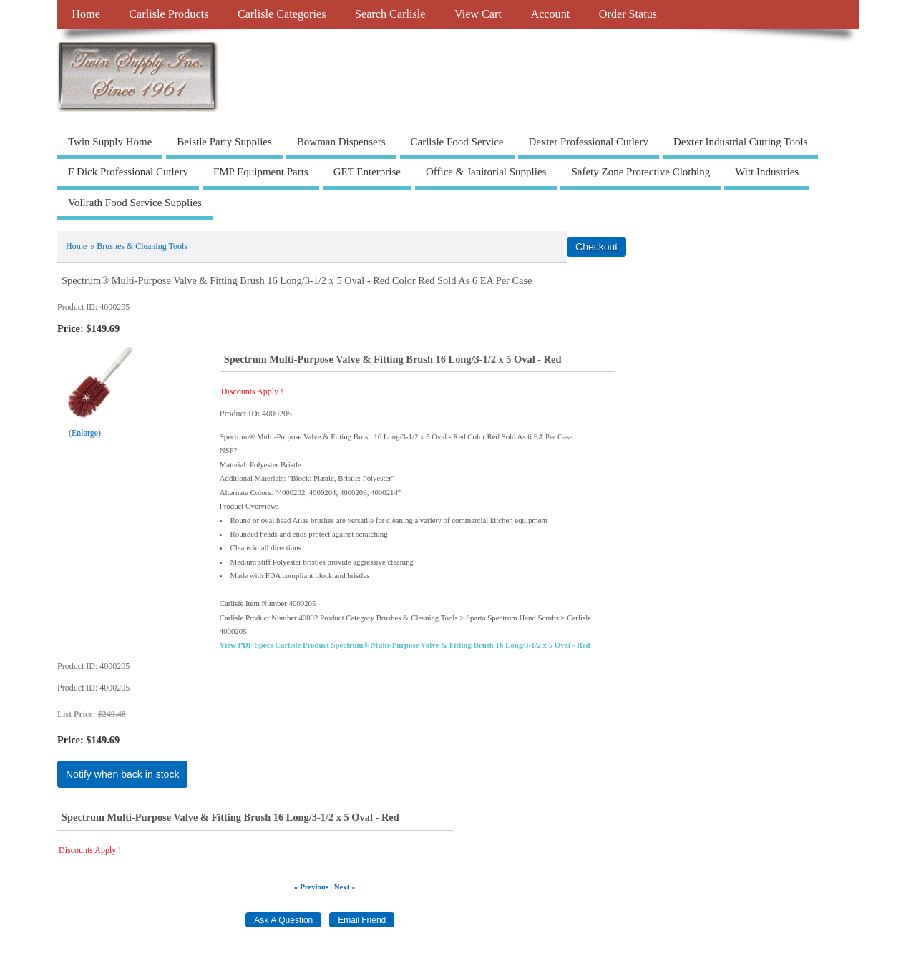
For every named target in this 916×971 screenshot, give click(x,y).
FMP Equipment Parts (260, 171)
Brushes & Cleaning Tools (142, 246)
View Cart (478, 14)
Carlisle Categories (282, 14)
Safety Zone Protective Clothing (640, 171)
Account (550, 14)
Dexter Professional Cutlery (588, 141)
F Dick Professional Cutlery (128, 171)
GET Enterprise (367, 171)
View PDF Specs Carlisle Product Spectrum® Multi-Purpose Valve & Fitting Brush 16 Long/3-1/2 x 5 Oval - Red (405, 644)
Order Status (628, 14)
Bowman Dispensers (341, 141)
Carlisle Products (168, 14)
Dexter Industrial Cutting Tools (740, 141)
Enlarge (85, 433)
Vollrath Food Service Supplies (135, 202)
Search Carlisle (390, 14)
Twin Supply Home (110, 141)
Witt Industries (767, 171)
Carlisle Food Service (457, 141)
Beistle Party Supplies (224, 141)
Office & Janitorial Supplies (486, 171)
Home (86, 14)
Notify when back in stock (122, 774)
